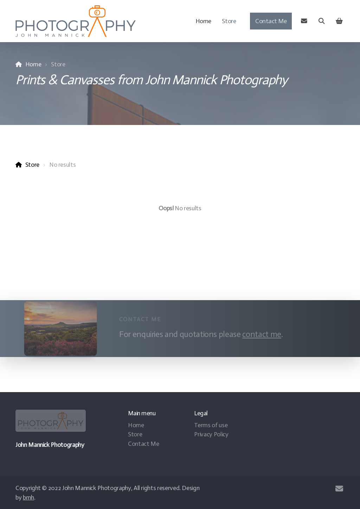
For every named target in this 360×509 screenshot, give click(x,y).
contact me (260, 334)
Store (32, 164)
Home (33, 64)
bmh (28, 497)
